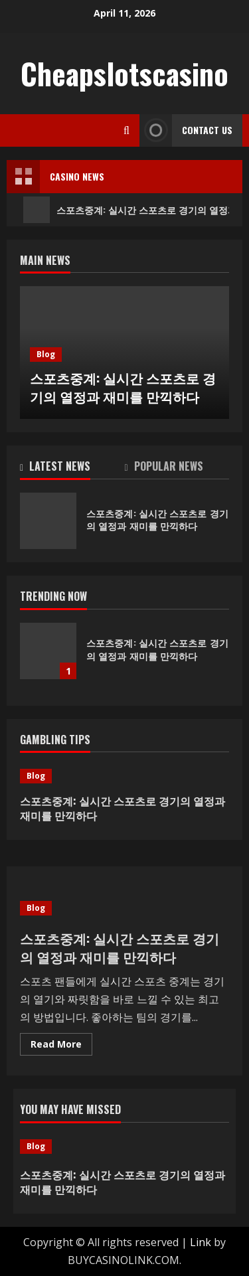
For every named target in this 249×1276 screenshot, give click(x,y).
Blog (46, 354)
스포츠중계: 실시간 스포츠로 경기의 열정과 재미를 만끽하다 (123, 387)
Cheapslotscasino (124, 73)
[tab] (72, 469)
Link (200, 1242)
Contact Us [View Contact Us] (185, 130)
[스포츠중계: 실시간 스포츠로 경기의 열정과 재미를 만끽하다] (124, 776)
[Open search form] (126, 130)
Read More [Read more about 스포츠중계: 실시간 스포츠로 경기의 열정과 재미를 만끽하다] (61, 1046)
